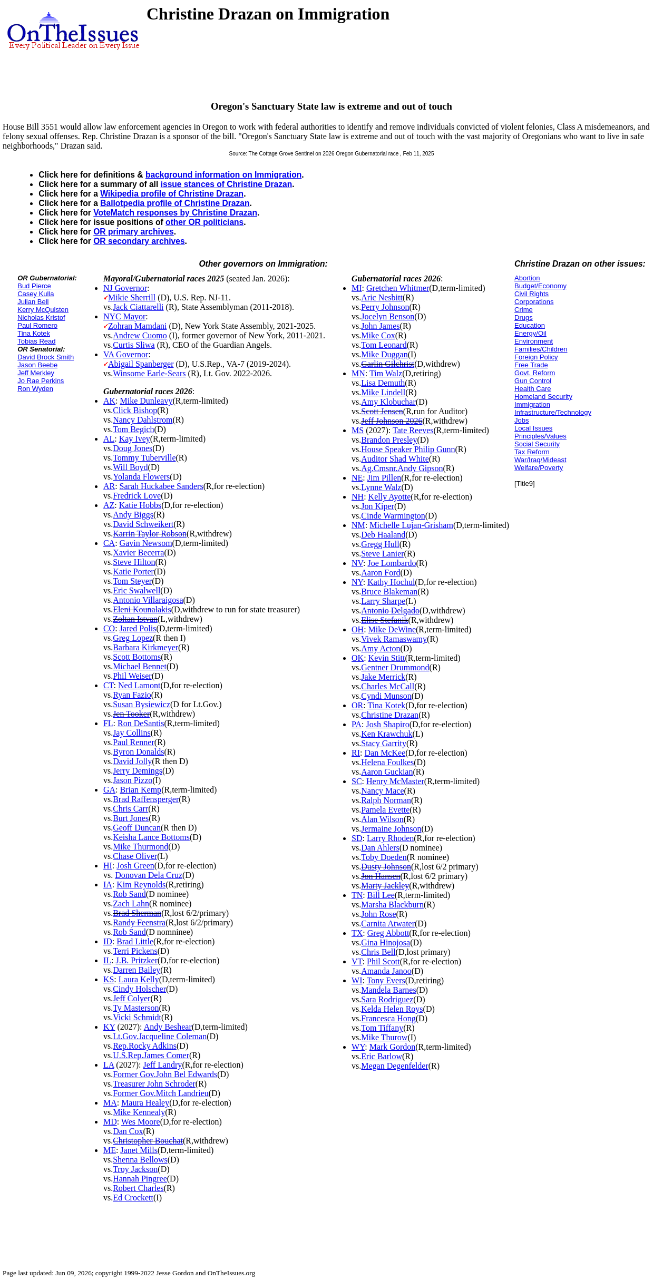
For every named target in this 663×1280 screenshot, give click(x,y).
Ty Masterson (136, 1007)
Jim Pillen (384, 477)
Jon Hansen (380, 876)
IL (107, 960)
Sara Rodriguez (387, 999)
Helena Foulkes (387, 762)
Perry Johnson (385, 306)
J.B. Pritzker (136, 960)
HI (107, 865)
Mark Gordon (392, 1046)
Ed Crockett (133, 1197)
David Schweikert (143, 524)
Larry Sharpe (383, 601)
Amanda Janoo (386, 970)
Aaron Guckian (387, 771)
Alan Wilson (382, 819)
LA (108, 1064)
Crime (523, 310)
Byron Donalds (138, 751)
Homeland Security (543, 396)
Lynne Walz (381, 487)
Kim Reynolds (140, 884)
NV (357, 563)
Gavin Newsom (146, 543)
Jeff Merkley (35, 373)
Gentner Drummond (395, 667)
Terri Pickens (135, 950)
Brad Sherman (137, 912)
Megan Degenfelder (394, 1065)
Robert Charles (138, 1188)
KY (109, 1026)
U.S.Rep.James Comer (151, 1055)
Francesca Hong (388, 1018)
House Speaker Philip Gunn (408, 449)
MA (110, 1102)
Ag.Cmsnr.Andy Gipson (402, 468)
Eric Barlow (381, 1056)
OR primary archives (133, 231)
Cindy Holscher (139, 988)
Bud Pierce (34, 286)
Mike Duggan (384, 354)
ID (107, 941)
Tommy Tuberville (144, 457)
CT (108, 685)
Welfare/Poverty (538, 468)
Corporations (533, 302)
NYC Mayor (124, 316)
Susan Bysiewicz (141, 704)
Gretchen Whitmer (397, 288)
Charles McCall (387, 686)
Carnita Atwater (388, 923)
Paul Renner (133, 742)
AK (109, 400)
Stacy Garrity (383, 743)
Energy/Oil (530, 333)
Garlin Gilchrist (387, 363)
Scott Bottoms (137, 656)
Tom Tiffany (382, 1027)
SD (357, 838)
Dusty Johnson (386, 866)
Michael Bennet (140, 666)
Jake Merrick (383, 676)
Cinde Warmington (393, 515)
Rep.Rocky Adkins (145, 1045)
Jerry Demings (137, 770)
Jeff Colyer (131, 998)
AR (109, 486)
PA (357, 724)
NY (357, 582)
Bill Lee (381, 895)
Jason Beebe (37, 365)
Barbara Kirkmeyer (145, 647)
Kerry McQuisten (43, 310)
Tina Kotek (33, 333)
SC (357, 781)
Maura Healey (145, 1102)
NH (358, 496)
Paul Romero (37, 325)
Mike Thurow (384, 1037)
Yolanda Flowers (141, 476)
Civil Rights (531, 294)
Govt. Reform (534, 373)
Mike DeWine (392, 629)
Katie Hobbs (140, 505)
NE (357, 477)
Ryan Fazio (132, 694)
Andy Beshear (168, 1026)
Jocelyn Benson (387, 316)
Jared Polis (138, 628)
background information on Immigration (223, 174)
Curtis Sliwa (134, 344)
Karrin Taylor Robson (150, 533)
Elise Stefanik (384, 619)
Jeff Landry (162, 1064)
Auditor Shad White (395, 458)
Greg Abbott (388, 933)
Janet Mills (139, 1150)
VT (357, 961)
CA (109, 543)
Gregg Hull (380, 544)
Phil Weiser (132, 675)
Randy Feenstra (139, 922)
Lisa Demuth (383, 382)
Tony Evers (386, 980)
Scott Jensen (382, 411)
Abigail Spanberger (141, 363)
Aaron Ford (380, 572)
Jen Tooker (131, 713)
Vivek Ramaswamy (394, 638)
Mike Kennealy (139, 1112)
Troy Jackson (135, 1169)
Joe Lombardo (391, 563)
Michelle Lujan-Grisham (411, 525)
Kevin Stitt (386, 657)
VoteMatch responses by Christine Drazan (175, 212)
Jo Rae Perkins (40, 381)
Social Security (537, 444)
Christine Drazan (389, 714)
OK (358, 657)
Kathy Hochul (391, 582)
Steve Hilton (134, 562)
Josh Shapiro (387, 724)
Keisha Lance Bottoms (151, 837)
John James (380, 325)
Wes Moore (140, 1121)
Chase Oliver (135, 856)
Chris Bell (378, 951)
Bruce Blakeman (389, 591)
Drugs (523, 317)
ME (109, 1150)
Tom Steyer (132, 581)
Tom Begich (133, 429)
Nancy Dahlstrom (142, 419)
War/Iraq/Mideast (540, 460)
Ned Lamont (139, 685)
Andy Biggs (133, 514)
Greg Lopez (133, 637)
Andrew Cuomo (140, 335)
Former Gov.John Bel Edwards (165, 1074)
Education (529, 325)
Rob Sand (129, 894)
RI (356, 752)
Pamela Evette (385, 809)
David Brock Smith (45, 357)
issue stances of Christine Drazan (226, 184)
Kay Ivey (134, 438)
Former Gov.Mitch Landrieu (161, 1093)
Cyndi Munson (386, 695)
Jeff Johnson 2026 (391, 420)
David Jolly (132, 761)
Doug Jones (132, 448)
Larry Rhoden (390, 838)
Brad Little (134, 941)
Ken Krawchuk (386, 733)
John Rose (378, 914)
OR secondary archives (138, 241)
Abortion (527, 278)
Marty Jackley (385, 885)
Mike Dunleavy (146, 400)
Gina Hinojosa (385, 942)
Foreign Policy (536, 357)
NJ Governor (125, 288)
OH (358, 629)
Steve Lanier (382, 553)
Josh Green (135, 865)
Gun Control (532, 381)
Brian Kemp (140, 789)
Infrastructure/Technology (552, 412)
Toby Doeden (383, 857)
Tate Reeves (413, 430)
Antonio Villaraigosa (148, 599)
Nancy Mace (382, 790)
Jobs (521, 420)
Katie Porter (133, 571)
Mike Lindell (383, 392)
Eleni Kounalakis (142, 609)
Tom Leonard (383, 344)
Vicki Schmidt (137, 1017)
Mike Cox (378, 335)
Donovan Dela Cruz (148, 875)
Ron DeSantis (141, 723)
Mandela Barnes (388, 989)
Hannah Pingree (140, 1178)
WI (357, 980)
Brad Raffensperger (146, 799)
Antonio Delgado (390, 610)
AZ (108, 505)
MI (357, 288)
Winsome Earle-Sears (149, 373)
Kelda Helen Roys (392, 1008)
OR (357, 705)
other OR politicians (204, 222)
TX (357, 933)
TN (357, 895)
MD (110, 1121)
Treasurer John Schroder (154, 1083)
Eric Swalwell (136, 590)
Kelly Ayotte (389, 496)
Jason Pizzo (132, 780)
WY (358, 1046)
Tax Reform (531, 452)
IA (107, 884)
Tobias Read (36, 341)
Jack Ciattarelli (138, 306)
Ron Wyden (35, 389)
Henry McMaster (395, 781)
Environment (533, 341)
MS (358, 430)
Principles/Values (540, 436)
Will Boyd (130, 467)
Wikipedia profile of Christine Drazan (171, 193)
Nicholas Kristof (41, 317)
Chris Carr (130, 808)
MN (358, 373)
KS (108, 979)
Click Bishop (135, 410)
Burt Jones (131, 818)
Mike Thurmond (140, 846)
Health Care (532, 389)
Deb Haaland (383, 534)
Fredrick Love (137, 495)
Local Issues (533, 428)
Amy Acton (380, 648)
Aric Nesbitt (382, 297)
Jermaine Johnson (391, 828)
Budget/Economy (540, 286)
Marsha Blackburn (392, 904)
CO (109, 628)
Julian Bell (32, 302)
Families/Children (540, 349)
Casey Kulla (35, 294)
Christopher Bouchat (148, 1140)
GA (109, 789)
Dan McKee (384, 752)
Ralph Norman (386, 800)
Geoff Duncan (137, 827)
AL (108, 438)
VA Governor (125, 354)
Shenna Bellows (140, 1159)
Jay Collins (132, 732)
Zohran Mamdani (137, 325)
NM (358, 525)
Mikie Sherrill (131, 297)
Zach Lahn (131, 903)
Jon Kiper (377, 506)
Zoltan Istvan (135, 618)
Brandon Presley (389, 439)
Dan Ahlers (380, 847)
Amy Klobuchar (388, 401)
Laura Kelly (139, 979)
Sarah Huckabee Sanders (161, 486)
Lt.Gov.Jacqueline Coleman (160, 1036)
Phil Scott (383, 961)
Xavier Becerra (138, 552)
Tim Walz (385, 373)
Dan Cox (128, 1131)
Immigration (532, 404)
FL (108, 723)
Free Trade (531, 365)
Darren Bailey (136, 969)
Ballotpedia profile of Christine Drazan (174, 203)
